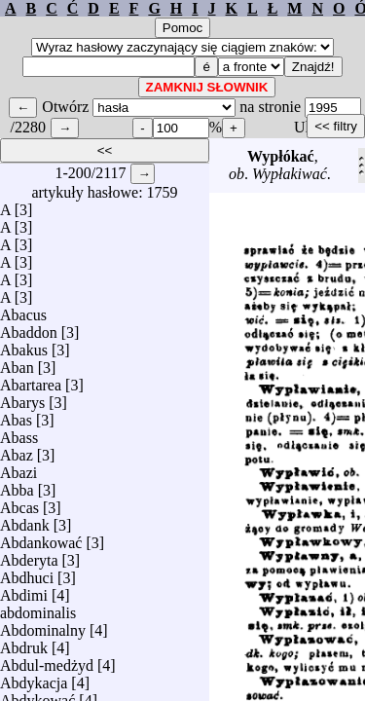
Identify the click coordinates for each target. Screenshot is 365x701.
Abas (16, 415)
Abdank (25, 520)
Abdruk (24, 643)
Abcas (19, 503)
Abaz (16, 450)
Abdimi (24, 590)
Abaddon (28, 327)
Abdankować (41, 538)
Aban (17, 362)
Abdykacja (33, 678)
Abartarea (30, 380)
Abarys (22, 397)
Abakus (24, 345)
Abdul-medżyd (46, 660)
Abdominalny (43, 625)
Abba (17, 485)
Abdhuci (27, 573)
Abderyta (29, 555)
